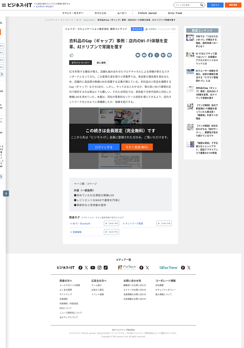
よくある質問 (66, 289)
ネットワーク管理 (134, 223)
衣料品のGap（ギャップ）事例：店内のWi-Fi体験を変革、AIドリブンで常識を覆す (207, 92)
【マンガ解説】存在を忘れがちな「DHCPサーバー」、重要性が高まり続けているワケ (207, 130)
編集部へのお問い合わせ (135, 285)
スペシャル (100, 13)
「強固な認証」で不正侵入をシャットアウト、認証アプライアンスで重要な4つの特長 (207, 147)
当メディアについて (69, 317)
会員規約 (64, 298)
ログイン (215, 5)
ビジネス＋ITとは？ (45, 6)
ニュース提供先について (71, 312)
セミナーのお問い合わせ (135, 289)
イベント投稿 (97, 294)
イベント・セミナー (72, 13)
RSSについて (66, 307)
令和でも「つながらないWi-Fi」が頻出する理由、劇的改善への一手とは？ (207, 41)
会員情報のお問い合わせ (135, 294)
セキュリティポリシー (165, 289)
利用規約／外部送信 (69, 303)
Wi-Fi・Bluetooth (81, 223)
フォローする (113, 223)
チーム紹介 (96, 285)
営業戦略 (77, 231)
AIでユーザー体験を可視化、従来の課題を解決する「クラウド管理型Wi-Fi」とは (207, 75)
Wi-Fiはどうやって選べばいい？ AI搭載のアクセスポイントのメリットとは (207, 58)
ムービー (122, 13)
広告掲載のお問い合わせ (135, 298)
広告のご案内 (97, 289)
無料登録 (233, 4)
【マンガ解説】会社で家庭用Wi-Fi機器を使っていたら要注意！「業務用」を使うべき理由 (207, 111)
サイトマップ (66, 294)
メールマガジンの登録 (70, 285)
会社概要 (159, 285)
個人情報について (163, 294)
